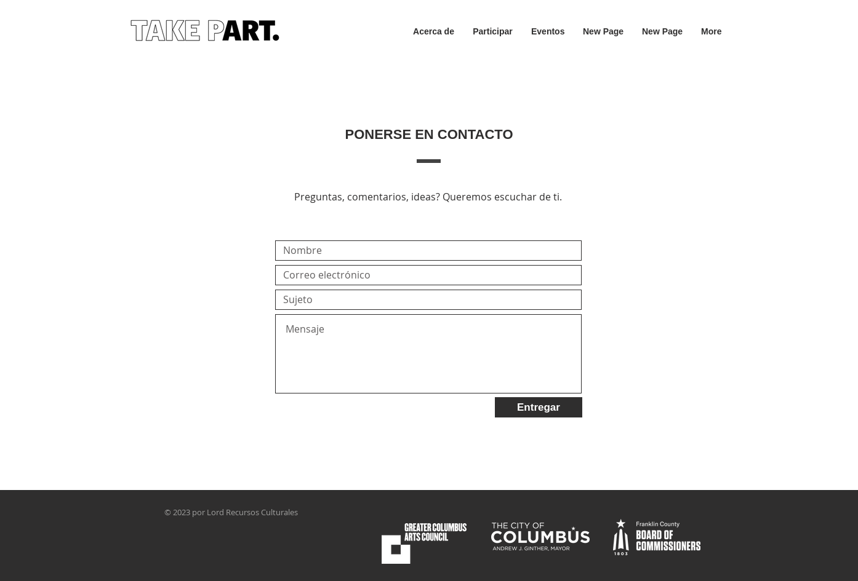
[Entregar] (538, 407)
